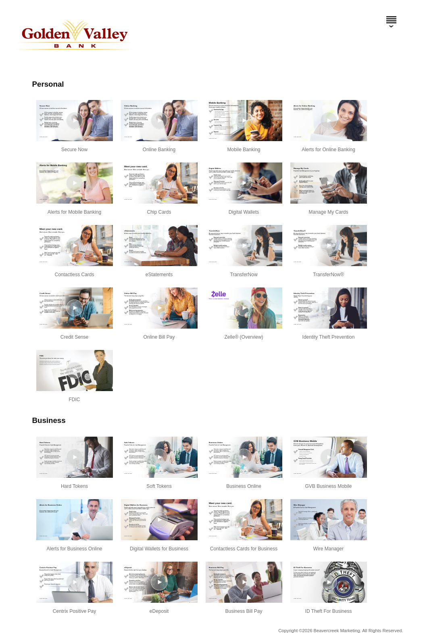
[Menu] (391, 16)
